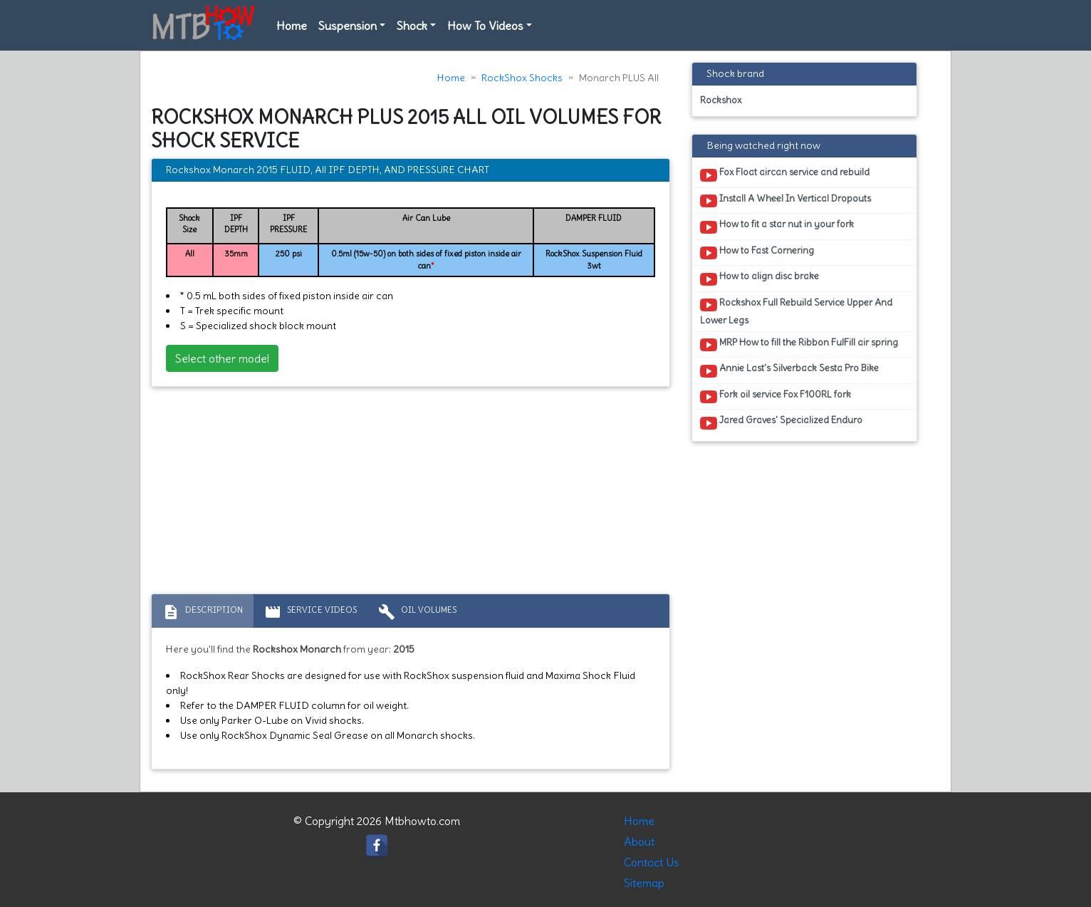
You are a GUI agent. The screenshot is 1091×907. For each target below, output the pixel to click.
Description (202, 612)
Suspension (347, 26)
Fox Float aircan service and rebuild (785, 174)
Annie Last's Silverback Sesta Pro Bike (789, 370)
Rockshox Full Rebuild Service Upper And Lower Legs (796, 311)
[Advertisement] (410, 494)
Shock (412, 26)
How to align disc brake (759, 278)
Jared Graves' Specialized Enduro (781, 422)
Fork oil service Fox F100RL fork (775, 396)
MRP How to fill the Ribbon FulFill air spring (799, 344)
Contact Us (651, 862)
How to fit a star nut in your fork (777, 226)
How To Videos (485, 26)
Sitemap (644, 883)
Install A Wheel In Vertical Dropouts (785, 200)
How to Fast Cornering (757, 252)
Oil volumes (417, 612)
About (639, 841)
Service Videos (310, 612)
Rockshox (720, 100)
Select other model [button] (222, 358)
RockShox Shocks (522, 77)
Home (291, 26)
